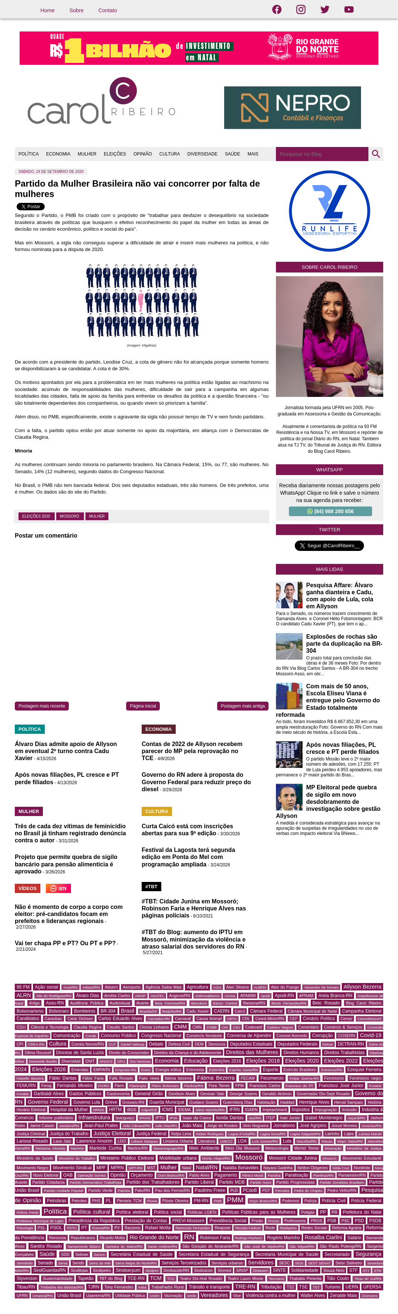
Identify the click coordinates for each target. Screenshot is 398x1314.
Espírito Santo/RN (243, 1070)
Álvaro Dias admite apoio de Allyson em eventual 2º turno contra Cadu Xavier (66, 751)
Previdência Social (227, 1220)
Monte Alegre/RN (216, 1158)
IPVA (174, 1118)
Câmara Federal (266, 1011)
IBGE (131, 1109)
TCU (171, 1279)
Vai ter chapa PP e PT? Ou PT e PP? (65, 943)
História (374, 1102)
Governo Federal (48, 1102)
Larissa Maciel (369, 1134)
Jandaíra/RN (69, 1126)
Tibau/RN (26, 1287)
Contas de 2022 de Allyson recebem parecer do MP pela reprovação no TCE (192, 751)
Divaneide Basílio (43, 1061)
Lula (287, 1141)
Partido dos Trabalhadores (153, 1182)
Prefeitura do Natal (362, 1212)
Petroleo (79, 1200)
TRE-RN (245, 1287)
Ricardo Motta (112, 1238)
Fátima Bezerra (216, 1078)
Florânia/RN (193, 1086)
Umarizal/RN (43, 1296)
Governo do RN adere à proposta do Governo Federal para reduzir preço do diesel (196, 782)
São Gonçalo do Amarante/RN (210, 1246)
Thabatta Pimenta (305, 1278)
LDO (122, 1141)
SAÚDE (232, 154)
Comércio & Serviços (343, 1027)
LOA (242, 1141)
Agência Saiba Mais (164, 987)
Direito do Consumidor (129, 1052)
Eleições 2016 (227, 1061)
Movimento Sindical (72, 1167)
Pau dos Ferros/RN (172, 1190)
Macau (326, 1141)
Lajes (349, 1133)
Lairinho (332, 1133)
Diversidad (70, 1061)
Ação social (46, 987)
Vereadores (214, 1295)
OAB (67, 1175)
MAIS (252, 154)
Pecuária (282, 1190)
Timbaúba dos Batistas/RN (61, 1287)
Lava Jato (62, 1141)
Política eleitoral (132, 1212)
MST (151, 1168)
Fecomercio (272, 1078)
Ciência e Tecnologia (49, 1027)
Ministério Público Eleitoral (127, 1158)
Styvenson (27, 1278)
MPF (101, 1167)
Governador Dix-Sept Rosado (323, 1093)
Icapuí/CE (149, 1110)
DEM (199, 1044)
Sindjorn (151, 1270)
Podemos (290, 1200)
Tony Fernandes (118, 1287)
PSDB (375, 1220)
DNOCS (106, 1061)
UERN (351, 1287)
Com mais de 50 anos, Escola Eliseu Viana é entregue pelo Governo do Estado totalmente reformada (328, 700)
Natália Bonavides (241, 1167)
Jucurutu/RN (371, 1126)
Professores (295, 1220)
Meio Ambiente (204, 1148)
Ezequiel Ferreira (364, 1069)
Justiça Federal (151, 1133)
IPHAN (144, 1118)
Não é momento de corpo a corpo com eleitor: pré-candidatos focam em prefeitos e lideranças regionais (69, 914)
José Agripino (313, 1125)
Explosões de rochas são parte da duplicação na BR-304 (344, 643)
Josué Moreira (344, 1125)
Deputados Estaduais (251, 1044)
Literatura (206, 1141)
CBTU (232, 1019)
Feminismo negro (365, 1078)
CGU (21, 1027)
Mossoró (70, 516)
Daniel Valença (132, 1044)
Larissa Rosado (32, 1141)
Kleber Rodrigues (209, 1134)
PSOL (56, 1227)
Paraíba (274, 1175)
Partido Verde (100, 1190)
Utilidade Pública (130, 1295)
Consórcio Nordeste (204, 1035)
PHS (96, 1200)
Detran (328, 1044)
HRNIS (98, 1110)
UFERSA (372, 1287)
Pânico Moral (252, 1175)
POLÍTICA (28, 154)
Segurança (368, 1254)
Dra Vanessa (140, 1061)
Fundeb (23, 1094)
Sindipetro (102, 1270)
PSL (41, 1228)
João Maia (192, 1125)
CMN (197, 1027)
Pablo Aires (199, 1175)
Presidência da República (93, 1220)
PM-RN (201, 1200)
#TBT (151, 886)
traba (142, 1287)
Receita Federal (247, 1228)
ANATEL (157, 996)
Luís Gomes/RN (265, 1141)
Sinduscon (203, 1270)
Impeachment (275, 1109)
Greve (111, 1102)
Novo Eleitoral (45, 1175)
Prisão (257, 1220)
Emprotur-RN (125, 1070)
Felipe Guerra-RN (304, 1078)
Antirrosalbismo (207, 996)
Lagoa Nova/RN (273, 1134)
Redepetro (288, 1228)
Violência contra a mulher (271, 1295)
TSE (303, 1287)
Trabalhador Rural (167, 1287)
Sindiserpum (128, 1270)
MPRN (117, 1167)
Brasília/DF (148, 1011)
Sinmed (224, 1270)
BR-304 (108, 1011)
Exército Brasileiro (300, 1069)
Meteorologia (277, 1148)
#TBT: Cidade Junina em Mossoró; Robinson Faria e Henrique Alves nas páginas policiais (194, 908)
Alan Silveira (237, 987)
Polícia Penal (27, 1212)
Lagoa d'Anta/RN (241, 1134)
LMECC (226, 1141)
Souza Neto (333, 1270)
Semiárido (25, 1263)
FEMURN (26, 1085)
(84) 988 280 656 (330, 511)
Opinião (118, 1175)
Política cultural (91, 1212)
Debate (156, 1044)
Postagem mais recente (41, 706)
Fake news (149, 1078)
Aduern (111, 987)
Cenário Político (319, 1018)
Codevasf (253, 1027)
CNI (225, 1027)
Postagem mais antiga (243, 706)
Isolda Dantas (229, 1117)
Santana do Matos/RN (124, 1246)
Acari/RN (70, 987)
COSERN (346, 1035)
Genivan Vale (212, 1093)
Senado (45, 1262)
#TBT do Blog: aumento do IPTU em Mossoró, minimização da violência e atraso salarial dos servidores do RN (194, 939)
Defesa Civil (179, 1044)
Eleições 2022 (341, 1061)
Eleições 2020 (36, 516)
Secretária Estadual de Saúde (142, 1254)
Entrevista (195, 1069)
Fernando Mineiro (74, 1085)
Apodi (265, 996)
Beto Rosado (326, 1003)
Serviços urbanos (227, 1263)
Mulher (97, 516)
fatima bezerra (178, 1078)
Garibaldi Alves (49, 1093)
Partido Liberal (199, 1182)
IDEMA (184, 1109)
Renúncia (57, 1238)
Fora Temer (219, 1085)
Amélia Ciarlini (117, 995)
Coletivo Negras (280, 1027)
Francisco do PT (299, 1086)
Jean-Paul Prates (101, 1125)
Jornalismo (284, 1125)
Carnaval (183, 1018)
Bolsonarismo (30, 1011)
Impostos (301, 1109)
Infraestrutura (94, 1117)
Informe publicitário (56, 1118)
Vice (237, 1295)
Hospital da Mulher (69, 1109)
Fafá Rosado (121, 1078)
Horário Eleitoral (31, 1109)
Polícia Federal (366, 1200)
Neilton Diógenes (312, 1168)
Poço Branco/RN (263, 1201)
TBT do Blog (110, 1278)
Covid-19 (370, 1035)
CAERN (221, 1011)
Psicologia (25, 1228)
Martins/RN (138, 1148)
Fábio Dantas (63, 1078)
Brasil (127, 1011)
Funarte (375, 1086)
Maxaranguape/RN (168, 1148)
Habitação (266, 1102)
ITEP (270, 1118)
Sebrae (81, 1254)
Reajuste (222, 1228)
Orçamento (142, 1175)
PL (108, 1200)
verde (191, 1296)
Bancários (199, 1003)
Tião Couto (338, 1278)
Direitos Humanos (301, 1052)
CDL (246, 1018)
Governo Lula (86, 1102)
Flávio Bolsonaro (165, 1086)
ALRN (24, 995)
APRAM (306, 995)
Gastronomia (118, 1093)
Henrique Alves (314, 1102)
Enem (146, 1070)
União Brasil (69, 1295)
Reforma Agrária (346, 1228)
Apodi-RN (284, 995)
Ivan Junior (290, 1118)
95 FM (23, 987)
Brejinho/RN (172, 1011)
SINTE (279, 1270)
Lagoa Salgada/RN (305, 1134)
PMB (218, 1201)
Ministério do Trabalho (77, 1158)
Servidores (261, 1262)
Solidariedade (304, 1270)
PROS (316, 1220)
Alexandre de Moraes (321, 987)
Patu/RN (142, 1190)
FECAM (248, 1078)
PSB (331, 1220)
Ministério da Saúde (35, 1158)
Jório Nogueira (256, 1125)
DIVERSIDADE (202, 154)
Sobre (77, 10)
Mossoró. (330, 1158)
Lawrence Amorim (94, 1141)
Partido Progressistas (295, 1182)
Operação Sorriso (92, 1175)
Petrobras (56, 1200)
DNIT (90, 1061)
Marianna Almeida (50, 1148)
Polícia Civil (333, 1200)
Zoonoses (369, 1296)
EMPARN (101, 1069)
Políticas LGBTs (202, 1212)
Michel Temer (306, 1148)
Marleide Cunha (106, 1148)
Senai (63, 1263)
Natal (186, 1168)
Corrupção (322, 1035)
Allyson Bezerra (362, 987)
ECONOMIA (58, 154)
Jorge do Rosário (222, 1125)
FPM (239, 1085)
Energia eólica (168, 1069)
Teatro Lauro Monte (245, 1278)
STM (377, 1270)
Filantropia (137, 1086)
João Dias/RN (166, 1126)
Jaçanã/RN (356, 1118)
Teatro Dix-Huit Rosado (201, 1278)
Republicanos (83, 1238)
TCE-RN (136, 1278)
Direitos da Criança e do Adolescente (187, 1052)
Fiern (119, 1085)
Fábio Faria (93, 1078)
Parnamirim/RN (352, 1175)
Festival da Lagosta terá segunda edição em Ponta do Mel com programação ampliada (188, 857)
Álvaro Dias (87, 995)
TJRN (94, 1287)
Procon (273, 1221)
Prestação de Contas (146, 1220)
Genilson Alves (181, 1093)
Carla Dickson (80, 1018)
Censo (346, 1018)
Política (55, 1211)
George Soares (243, 1093)
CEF (294, 1018)
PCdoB (250, 1190)
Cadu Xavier (197, 1011)
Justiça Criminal (31, 1133)
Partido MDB (232, 1182)
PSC (345, 1220)
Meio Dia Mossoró (242, 1148)
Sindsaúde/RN (176, 1270)
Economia (167, 1061)
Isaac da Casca (197, 1118)
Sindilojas (79, 1270)
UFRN (22, 1295)
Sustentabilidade (57, 1278)
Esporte (270, 1069)
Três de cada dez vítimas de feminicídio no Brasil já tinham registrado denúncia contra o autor (70, 833)
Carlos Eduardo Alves (120, 1018)
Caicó (240, 1011)
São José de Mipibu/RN (264, 1246)
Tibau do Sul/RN (367, 1279)
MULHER (87, 154)
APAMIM (248, 995)
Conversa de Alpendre (249, 1035)
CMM (180, 1027)
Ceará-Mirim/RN (269, 1018)
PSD (359, 1220)
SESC (284, 1263)
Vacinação (173, 1295)
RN (189, 1237)
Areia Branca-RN (335, 995)
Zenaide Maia (343, 1295)
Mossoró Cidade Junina (293, 1158)
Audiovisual (120, 1003)
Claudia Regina (87, 1027)
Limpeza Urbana (178, 1141)
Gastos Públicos (85, 1093)
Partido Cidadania (49, 1182)
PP (323, 1212)
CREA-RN (36, 1044)
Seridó (78, 1263)
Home (47, 10)
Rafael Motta (157, 1227)
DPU (121, 1061)
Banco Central (225, 1003)
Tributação (271, 1287)
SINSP (242, 1270)
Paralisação (296, 1175)
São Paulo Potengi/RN (340, 1246)
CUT (112, 1044)
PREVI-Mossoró (188, 1220)
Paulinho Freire (210, 1190)
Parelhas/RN (323, 1175)
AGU (217, 987)
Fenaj (46, 1085)
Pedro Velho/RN (341, 1190)
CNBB (212, 1027)
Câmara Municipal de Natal (312, 1011)
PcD (234, 1190)
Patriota (124, 1190)
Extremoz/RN (331, 1070)
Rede (270, 1228)
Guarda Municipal (166, 1102)
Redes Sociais (314, 1228)
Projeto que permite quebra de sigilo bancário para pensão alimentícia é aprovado (66, 864)
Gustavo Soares (203, 1102)
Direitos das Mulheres (252, 1052)
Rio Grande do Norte (154, 1237)
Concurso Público (118, 1035)
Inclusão (349, 1109)
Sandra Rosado (46, 1246)
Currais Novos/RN (87, 1044)
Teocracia (276, 1279)
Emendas (79, 1069)
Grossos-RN (133, 1102)
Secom (99, 1255)
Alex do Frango (285, 987)
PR (334, 1212)
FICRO (103, 1086)
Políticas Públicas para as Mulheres (258, 1212)
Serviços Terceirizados (184, 1262)
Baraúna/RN (254, 1003)
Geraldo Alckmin (277, 1093)
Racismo (132, 1228)
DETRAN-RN (351, 1044)
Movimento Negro (32, 1168)
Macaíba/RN (306, 1141)
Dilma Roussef (38, 1052)
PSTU (72, 1228)
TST (316, 1287)
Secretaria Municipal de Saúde (287, 1254)
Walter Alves (312, 1295)
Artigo (34, 1003)
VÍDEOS (27, 888)
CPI (20, 1044)
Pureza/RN (100, 1228)
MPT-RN (135, 1168)
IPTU (160, 1118)
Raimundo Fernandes (193, 1228)
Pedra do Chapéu (308, 1190)
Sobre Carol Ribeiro (330, 267)
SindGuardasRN (49, 1270)
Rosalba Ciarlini (323, 1237)
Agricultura (197, 987)
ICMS (167, 1109)
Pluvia (152, 1201)
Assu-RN (55, 1003)
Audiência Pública (87, 1003)
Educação (196, 1061)
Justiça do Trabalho (69, 1133)
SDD (65, 1254)
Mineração (333, 1148)
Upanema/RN (98, 1295)
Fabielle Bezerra (30, 1078)
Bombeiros (84, 1011)
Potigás (307, 1212)
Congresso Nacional (161, 1035)
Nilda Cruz (341, 1168)
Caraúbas (53, 1018)
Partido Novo (260, 1182)
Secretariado (337, 1254)
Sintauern (260, 1270)
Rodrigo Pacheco (249, 1238)
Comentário (308, 1027)
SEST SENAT (319, 1263)
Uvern (154, 1296)
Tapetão (86, 1278)
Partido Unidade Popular (63, 1190)
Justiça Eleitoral (112, 1133)
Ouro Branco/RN (171, 1175)
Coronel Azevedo (291, 1035)
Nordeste (362, 1168)
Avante (142, 1003)
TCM (156, 1278)
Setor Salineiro (348, 1263)
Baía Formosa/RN (170, 1003)
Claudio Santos (120, 1027)
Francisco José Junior (340, 1085)
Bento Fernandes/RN (288, 1003)
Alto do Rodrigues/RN (53, 996)
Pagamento (226, 1175)
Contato (107, 10)
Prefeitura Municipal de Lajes (40, 1221)
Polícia (310, 1200)
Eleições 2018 (263, 1061)
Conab (90, 1036)
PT (84, 1227)
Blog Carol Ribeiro (363, 1003)
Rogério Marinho (283, 1237)
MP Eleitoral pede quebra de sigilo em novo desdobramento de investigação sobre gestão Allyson (328, 801)
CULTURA (169, 154)
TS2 (290, 1287)
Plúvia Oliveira (175, 1200)
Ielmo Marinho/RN (210, 1110)
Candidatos (28, 1018)
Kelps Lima (181, 1133)
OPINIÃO (143, 154)
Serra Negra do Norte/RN (135, 1263)
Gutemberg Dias (237, 1102)
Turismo (332, 1287)
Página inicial (143, 706)
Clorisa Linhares (154, 1027)
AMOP (140, 996)
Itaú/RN (255, 1118)
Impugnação (326, 1109)
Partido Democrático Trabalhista (95, 1182)
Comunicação (66, 1035)
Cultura (57, 1044)
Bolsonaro (59, 1011)
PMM (235, 1200)
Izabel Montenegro (323, 1117)
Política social (168, 1212)
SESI (299, 1263)
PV (116, 1228)
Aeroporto (131, 987)
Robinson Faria (215, 1237)
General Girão (149, 1093)
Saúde (47, 1254)
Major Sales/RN (349, 1141)
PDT (266, 1190)
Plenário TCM (129, 1200)
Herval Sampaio (348, 1102)
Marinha (77, 1148)
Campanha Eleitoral (361, 1011)
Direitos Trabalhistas (344, 1052)
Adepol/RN (91, 987)
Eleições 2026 (49, 1069)
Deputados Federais (297, 1044)
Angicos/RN (179, 995)
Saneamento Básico (84, 1246)
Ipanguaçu (125, 1118)
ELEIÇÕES (115, 154)
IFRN (234, 1109)
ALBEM (260, 987)
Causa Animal (209, 1018)
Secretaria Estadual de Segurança (214, 1254)
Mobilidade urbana (178, 1158)
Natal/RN (206, 1167)
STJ (366, 1270)
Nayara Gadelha (278, 1168)
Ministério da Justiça (364, 1148)
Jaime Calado (42, 1125)
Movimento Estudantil (362, 1158)
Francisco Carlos (264, 1085)
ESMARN (216, 1070)
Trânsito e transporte (209, 1287)
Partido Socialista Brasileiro (342, 1182)
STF (353, 1270)
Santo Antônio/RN (162, 1246)
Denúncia (216, 1044)
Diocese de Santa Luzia (80, 1052)
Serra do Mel (99, 1263)
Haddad (287, 1102)
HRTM (115, 1109)
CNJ (236, 1027)
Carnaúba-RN (158, 1019)
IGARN (251, 1109)
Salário (354, 1237)
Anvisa (230, 996)
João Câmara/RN (136, 1126)
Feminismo (334, 1078)
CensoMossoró (370, 1019)
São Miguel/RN (302, 1246)
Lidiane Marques (144, 1141)
